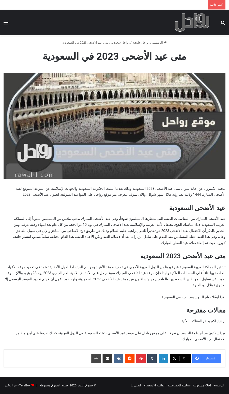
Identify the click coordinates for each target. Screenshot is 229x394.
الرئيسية (159, 42)
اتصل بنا (136, 385)
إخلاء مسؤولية (202, 385)
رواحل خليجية (140, 42)
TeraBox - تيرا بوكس (17, 385)
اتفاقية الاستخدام (154, 385)
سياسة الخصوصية (179, 385)
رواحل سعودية (120, 42)
